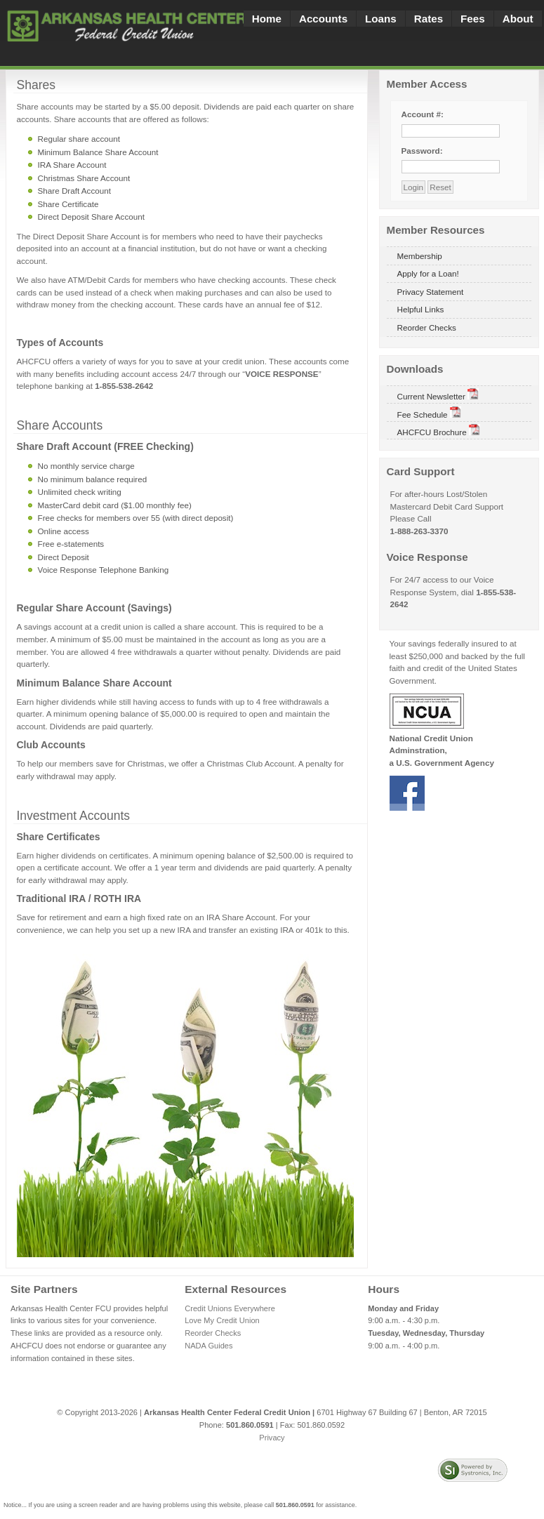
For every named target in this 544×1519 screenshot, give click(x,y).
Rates (428, 19)
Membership (419, 255)
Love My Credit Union (222, 1320)
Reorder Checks (426, 327)
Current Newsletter (438, 394)
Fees (472, 19)
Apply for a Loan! (428, 273)
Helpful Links (420, 309)
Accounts (323, 19)
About (518, 19)
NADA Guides (208, 1345)
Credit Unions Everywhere (230, 1308)
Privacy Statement (430, 291)
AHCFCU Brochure (438, 430)
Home (266, 19)
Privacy (271, 1437)
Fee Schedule (429, 412)
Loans (381, 19)
